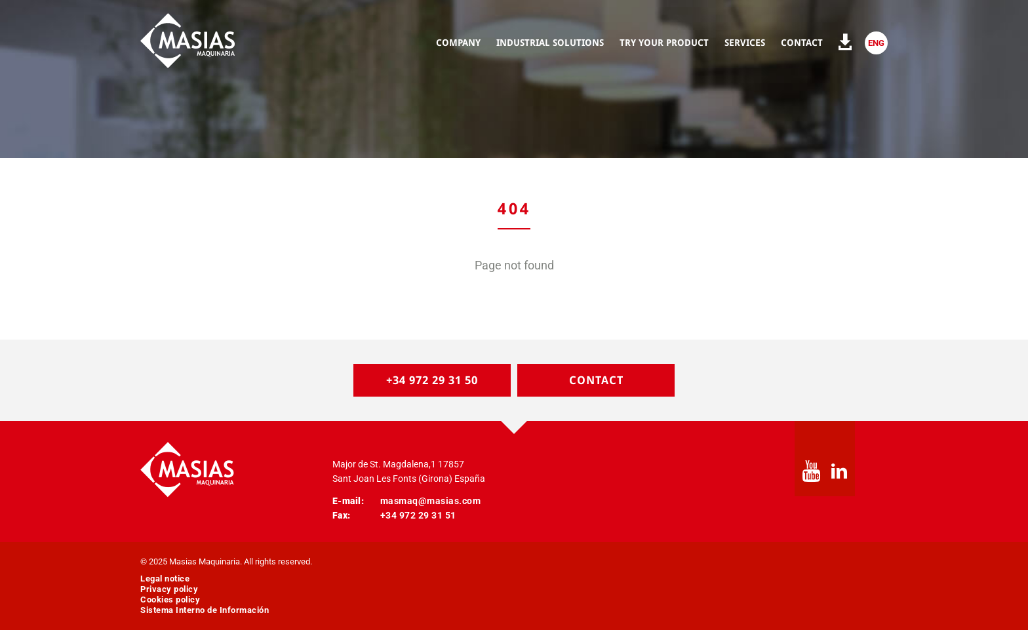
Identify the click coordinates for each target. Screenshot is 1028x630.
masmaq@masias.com (430, 501)
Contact (596, 380)
